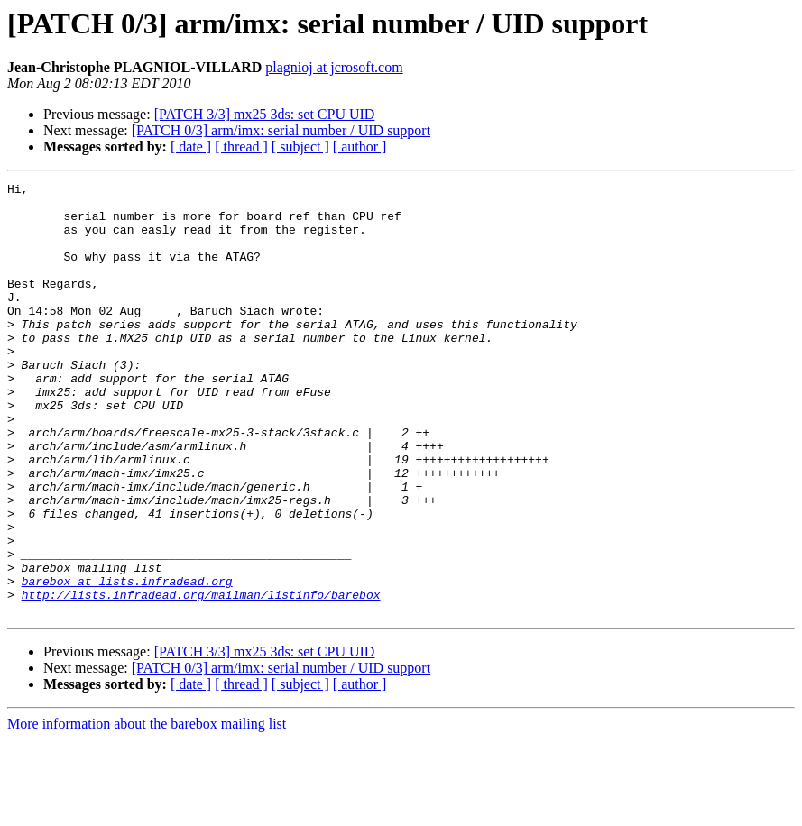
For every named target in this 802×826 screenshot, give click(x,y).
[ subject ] (300, 146)
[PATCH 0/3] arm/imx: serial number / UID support (281, 130)
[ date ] (191, 146)
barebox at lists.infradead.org (127, 662)
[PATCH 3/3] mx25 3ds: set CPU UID (264, 114)
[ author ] (360, 146)
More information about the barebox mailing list (146, 810)
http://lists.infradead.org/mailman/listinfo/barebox (201, 678)
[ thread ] (241, 146)
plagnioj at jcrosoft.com (333, 67)
